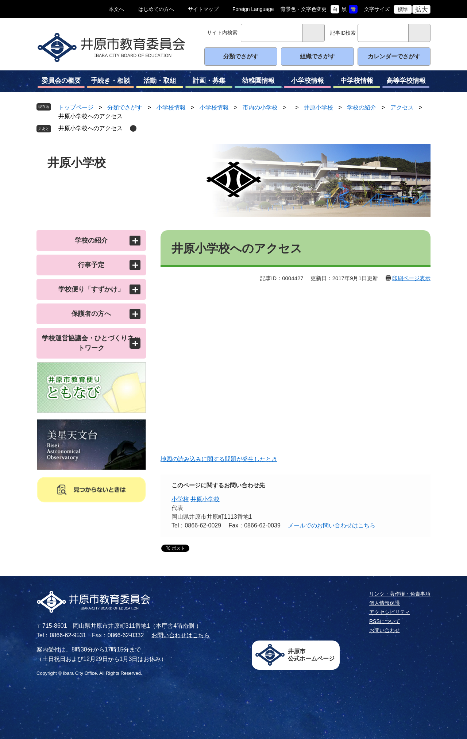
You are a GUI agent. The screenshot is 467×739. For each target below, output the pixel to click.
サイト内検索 (222, 32)
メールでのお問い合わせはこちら (331, 525)
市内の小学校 (260, 107)
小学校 (180, 499)
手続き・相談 (110, 82)
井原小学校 (318, 107)
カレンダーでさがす (394, 56)
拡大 (421, 9)
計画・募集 (208, 82)
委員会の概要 (61, 82)
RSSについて (384, 621)
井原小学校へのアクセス (90, 128)
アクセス (402, 107)
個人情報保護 (384, 603)
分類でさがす (240, 56)
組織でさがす (317, 56)
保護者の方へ (91, 313)
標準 (403, 9)
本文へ (116, 9)
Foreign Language (253, 9)
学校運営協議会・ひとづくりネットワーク (91, 343)
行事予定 (91, 264)
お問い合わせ (384, 630)
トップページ (75, 107)
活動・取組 (159, 82)
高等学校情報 (405, 82)
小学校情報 (307, 82)
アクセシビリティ (389, 612)
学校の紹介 (361, 107)
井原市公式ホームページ (311, 655)
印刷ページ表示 (411, 278)
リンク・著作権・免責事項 (400, 594)
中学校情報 (356, 82)
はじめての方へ (156, 9)
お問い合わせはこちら (180, 635)
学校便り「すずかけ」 (91, 289)
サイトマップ (203, 9)
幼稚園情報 (258, 82)
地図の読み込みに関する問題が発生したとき (219, 459)
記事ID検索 (343, 33)
